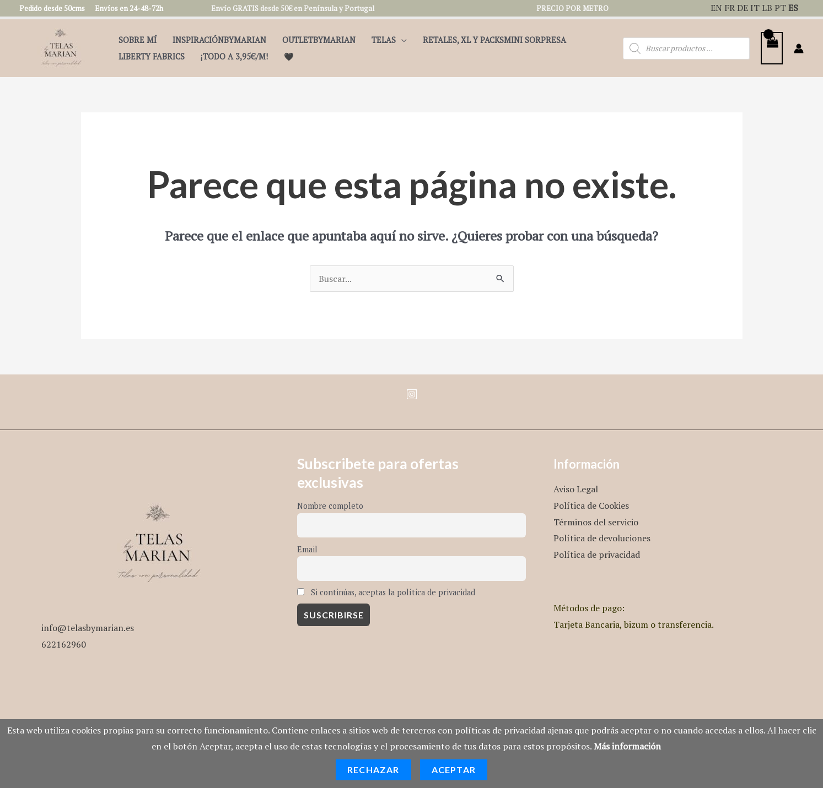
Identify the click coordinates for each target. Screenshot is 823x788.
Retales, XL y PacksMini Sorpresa (494, 40)
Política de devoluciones (601, 538)
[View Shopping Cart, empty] (772, 48)
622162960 (63, 644)
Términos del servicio (595, 522)
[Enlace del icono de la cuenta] (799, 48)
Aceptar (454, 769)
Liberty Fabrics (152, 56)
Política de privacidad (596, 554)
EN (716, 8)
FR (729, 8)
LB (767, 8)
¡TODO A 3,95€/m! (234, 56)
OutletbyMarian (319, 40)
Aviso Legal (575, 489)
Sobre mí (138, 40)
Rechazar (373, 769)
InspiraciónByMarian (219, 40)
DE (742, 8)
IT (755, 8)
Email (307, 549)
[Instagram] (412, 394)
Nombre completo (330, 506)
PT (780, 8)
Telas (384, 40)
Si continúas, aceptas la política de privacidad (386, 592)
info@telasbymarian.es (87, 628)
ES (793, 8)
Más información (627, 746)
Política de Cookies (591, 505)
